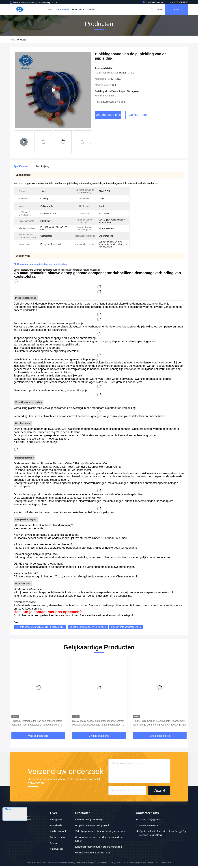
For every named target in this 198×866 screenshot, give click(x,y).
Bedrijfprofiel (56, 819)
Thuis (49, 9)
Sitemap (54, 843)
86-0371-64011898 (178, 2)
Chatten (176, 9)
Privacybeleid (56, 849)
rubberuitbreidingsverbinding (89, 819)
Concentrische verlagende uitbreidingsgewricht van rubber (99, 839)
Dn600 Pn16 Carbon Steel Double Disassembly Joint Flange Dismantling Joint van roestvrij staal (159, 723)
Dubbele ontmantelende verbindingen (88, 627)
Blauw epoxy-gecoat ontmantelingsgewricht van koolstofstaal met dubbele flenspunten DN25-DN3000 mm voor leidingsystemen (98, 723)
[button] (90, 142)
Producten (62, 9)
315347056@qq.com (152, 2)
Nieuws (91, 9)
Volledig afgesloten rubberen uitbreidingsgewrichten (100, 831)
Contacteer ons (57, 837)
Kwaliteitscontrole (58, 831)
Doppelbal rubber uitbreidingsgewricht (93, 825)
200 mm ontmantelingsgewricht (126, 627)
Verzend (159, 790)
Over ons (78, 9)
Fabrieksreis (56, 825)
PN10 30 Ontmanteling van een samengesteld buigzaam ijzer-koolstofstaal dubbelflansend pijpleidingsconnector (36, 723)
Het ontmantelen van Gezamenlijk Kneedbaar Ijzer (40, 627)
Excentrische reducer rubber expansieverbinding (98, 847)
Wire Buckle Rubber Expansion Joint (92, 852)
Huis (12, 39)
